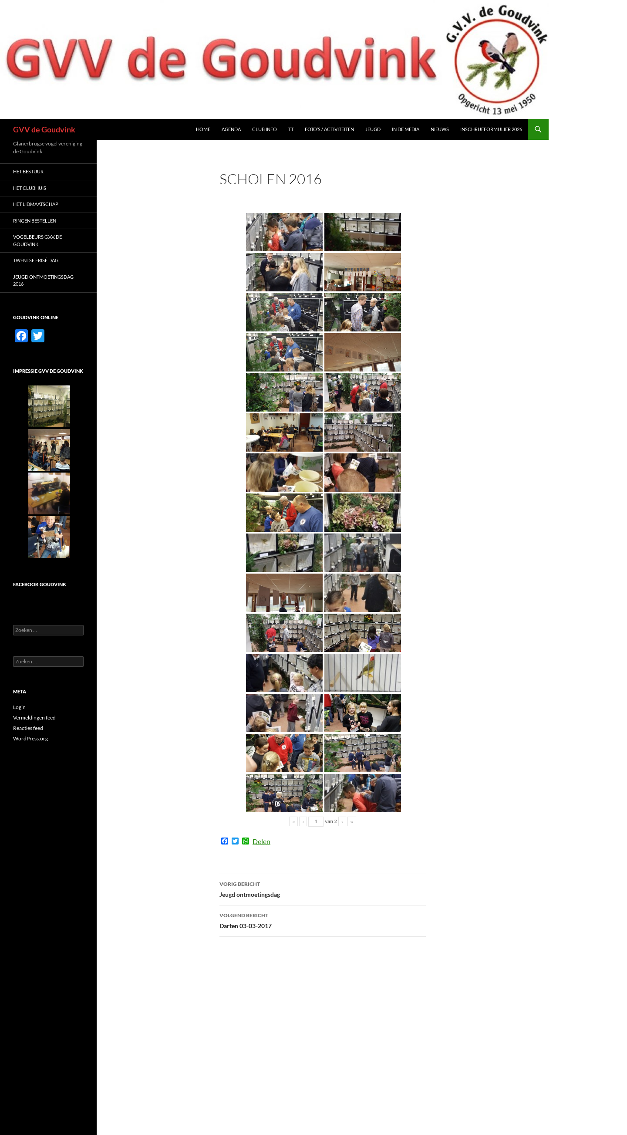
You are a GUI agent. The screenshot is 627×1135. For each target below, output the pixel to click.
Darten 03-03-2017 (322, 919)
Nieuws (440, 129)
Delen (261, 841)
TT (290, 129)
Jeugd (373, 129)
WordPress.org (30, 738)
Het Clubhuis (29, 188)
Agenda (231, 129)
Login (19, 707)
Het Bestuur (28, 171)
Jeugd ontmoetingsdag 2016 (43, 280)
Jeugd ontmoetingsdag (322, 888)
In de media (405, 129)
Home (203, 129)
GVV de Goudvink (44, 129)
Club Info (264, 129)
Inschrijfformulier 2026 (491, 129)
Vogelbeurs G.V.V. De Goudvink (37, 240)
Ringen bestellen (34, 220)
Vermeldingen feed (34, 717)
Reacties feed (28, 728)
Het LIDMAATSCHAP (35, 204)
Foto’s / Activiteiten (329, 129)
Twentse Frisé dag (35, 260)
